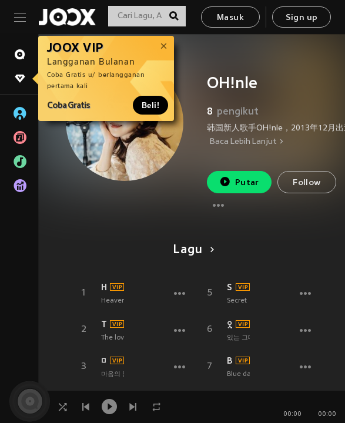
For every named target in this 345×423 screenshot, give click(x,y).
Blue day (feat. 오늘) (229, 360)
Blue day (240, 374)
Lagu (191, 250)
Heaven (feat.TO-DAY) (103, 287)
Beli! (150, 105)
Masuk (230, 18)
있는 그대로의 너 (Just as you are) (229, 324)
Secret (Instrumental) (229, 287)
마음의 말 (103, 360)
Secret (237, 300)
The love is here (103, 324)
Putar (239, 181)
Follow (306, 183)
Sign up (302, 18)
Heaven (113, 300)
